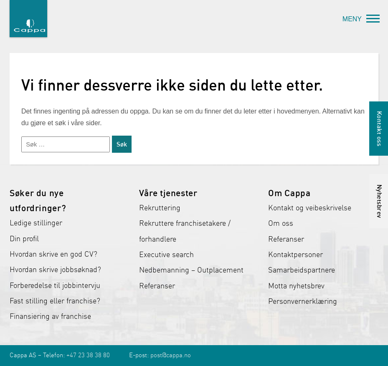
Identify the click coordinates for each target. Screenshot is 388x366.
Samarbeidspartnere (301, 270)
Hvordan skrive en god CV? (53, 254)
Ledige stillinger (36, 222)
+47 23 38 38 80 (88, 355)
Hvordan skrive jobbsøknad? (55, 269)
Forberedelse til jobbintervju (55, 285)
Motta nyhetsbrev (296, 285)
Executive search (166, 254)
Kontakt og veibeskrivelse (309, 207)
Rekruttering (159, 207)
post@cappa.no (170, 355)
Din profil (24, 238)
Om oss (280, 223)
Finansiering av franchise (50, 316)
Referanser (157, 285)
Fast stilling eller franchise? (55, 300)
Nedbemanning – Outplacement (191, 270)
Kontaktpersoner (295, 254)
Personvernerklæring (302, 301)
